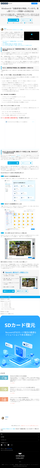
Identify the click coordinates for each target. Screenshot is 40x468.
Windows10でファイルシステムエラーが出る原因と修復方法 (22, 387)
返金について (28, 464)
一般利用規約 (16, 464)
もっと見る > (12, 382)
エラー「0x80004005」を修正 (6, 304)
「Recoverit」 (18, 155)
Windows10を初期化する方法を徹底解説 (18, 376)
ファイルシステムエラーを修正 (6, 307)
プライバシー (7, 464)
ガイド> (33, 121)
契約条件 (3, 464)
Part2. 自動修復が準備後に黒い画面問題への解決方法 (12, 43)
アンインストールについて (34, 464)
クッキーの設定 (11, 464)
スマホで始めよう (34, 3)
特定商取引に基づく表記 (22, 464)
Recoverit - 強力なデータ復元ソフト (16, 272)
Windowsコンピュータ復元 (18, 29)
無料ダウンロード (9, 291)
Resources (4, 428)
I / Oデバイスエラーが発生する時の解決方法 (19, 397)
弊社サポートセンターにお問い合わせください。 (30, 425)
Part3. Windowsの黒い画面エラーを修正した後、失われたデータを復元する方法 (17, 45)
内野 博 (5, 28)
